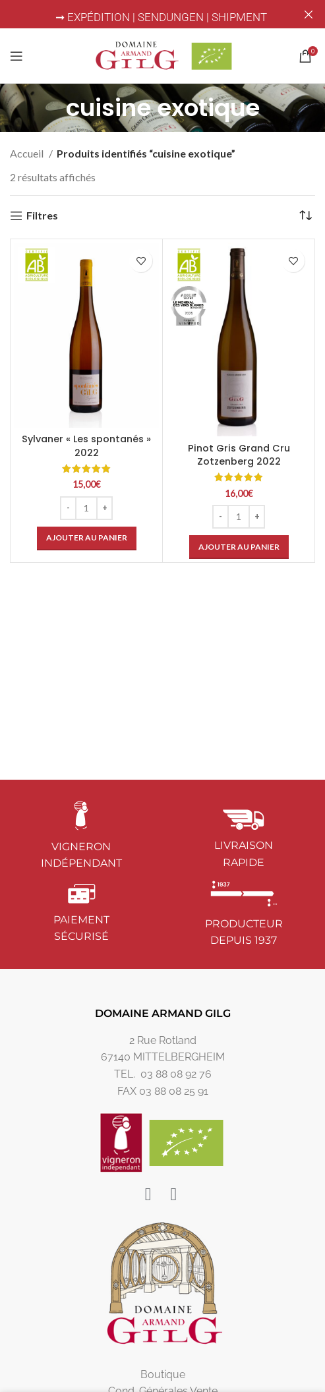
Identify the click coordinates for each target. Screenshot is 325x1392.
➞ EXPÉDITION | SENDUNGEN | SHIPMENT (162, 17)
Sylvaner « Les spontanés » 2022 (86, 445)
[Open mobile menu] (16, 56)
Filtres (42, 216)
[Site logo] (162, 54)
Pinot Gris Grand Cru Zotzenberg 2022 (239, 455)
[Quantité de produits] (86, 508)
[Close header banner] (308, 14)
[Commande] (305, 215)
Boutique (162, 1374)
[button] (86, 538)
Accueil (27, 153)
